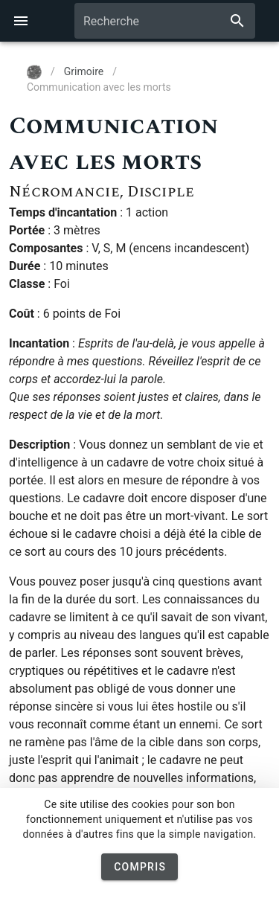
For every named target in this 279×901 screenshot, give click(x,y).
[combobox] (164, 21)
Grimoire (83, 71)
